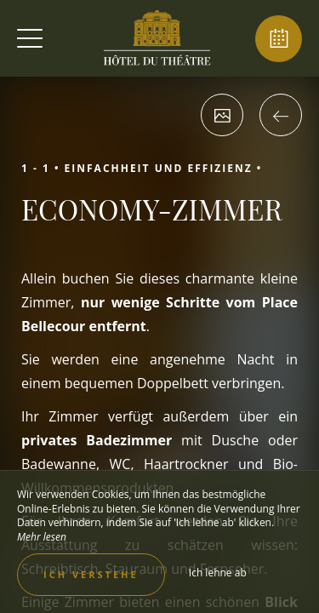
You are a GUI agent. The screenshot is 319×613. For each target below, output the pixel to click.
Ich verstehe (91, 574)
